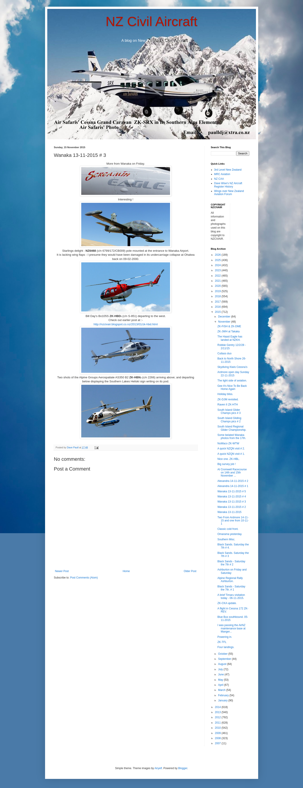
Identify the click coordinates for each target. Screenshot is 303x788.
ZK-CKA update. (227, 603)
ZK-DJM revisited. (227, 399)
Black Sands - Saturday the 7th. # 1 (231, 588)
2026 (218, 254)
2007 (218, 743)
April (221, 684)
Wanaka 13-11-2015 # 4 (231, 496)
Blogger (182, 768)
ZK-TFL (221, 642)
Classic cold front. (227, 529)
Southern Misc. (226, 539)
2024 (218, 265)
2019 (218, 291)
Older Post (190, 571)
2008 (218, 738)
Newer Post (62, 571)
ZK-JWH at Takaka (228, 331)
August (222, 664)
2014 (218, 707)
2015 (218, 311)
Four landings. (225, 647)
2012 (218, 717)
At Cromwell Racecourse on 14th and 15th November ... (232, 472)
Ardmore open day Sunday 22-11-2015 (233, 374)
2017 (218, 301)
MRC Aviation (222, 174)
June (221, 674)
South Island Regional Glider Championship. (231, 428)
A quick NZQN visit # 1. (231, 453)
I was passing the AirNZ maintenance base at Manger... (231, 628)
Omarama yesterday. (229, 534)
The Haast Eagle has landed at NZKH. (229, 338)
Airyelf (158, 768)
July (221, 669)
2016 (218, 306)
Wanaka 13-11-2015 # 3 (231, 501)
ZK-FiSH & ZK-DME (229, 326)
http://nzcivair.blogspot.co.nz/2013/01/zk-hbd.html (126, 324)
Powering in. (224, 636)
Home (126, 571)
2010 (218, 727)
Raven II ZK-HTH (227, 404)
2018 (218, 296)
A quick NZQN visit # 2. (231, 448)
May (221, 679)
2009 (218, 733)
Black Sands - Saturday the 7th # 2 (231, 563)
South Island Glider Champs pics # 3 (228, 411)
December (224, 316)
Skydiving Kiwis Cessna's (232, 367)
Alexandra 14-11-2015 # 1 (232, 486)
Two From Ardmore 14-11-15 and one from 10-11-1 (232, 520)
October (223, 653)
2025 (218, 260)
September (225, 658)
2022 (218, 275)
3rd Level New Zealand (228, 169)
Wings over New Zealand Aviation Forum (229, 193)
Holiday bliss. (225, 394)
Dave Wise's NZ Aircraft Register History (228, 185)
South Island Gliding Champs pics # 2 (229, 420)
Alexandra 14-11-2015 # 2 (232, 481)
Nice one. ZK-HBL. (228, 459)
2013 (218, 712)
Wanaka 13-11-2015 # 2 (231, 507)
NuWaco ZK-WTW (228, 443)
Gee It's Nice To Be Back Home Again (232, 387)
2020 (218, 285)
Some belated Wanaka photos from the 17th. (231, 436)
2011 (218, 722)
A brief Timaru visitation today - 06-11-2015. (231, 596)
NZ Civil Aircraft (151, 21)
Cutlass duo (224, 353)
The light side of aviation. (232, 380)
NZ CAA (219, 178)
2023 (218, 270)
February (223, 695)
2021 (218, 280)
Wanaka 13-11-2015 (229, 512)
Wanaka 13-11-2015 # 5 (231, 491)
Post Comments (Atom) (84, 577)
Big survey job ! (226, 464)
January (223, 700)
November (224, 321)
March (222, 690)
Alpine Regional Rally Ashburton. (230, 580)
